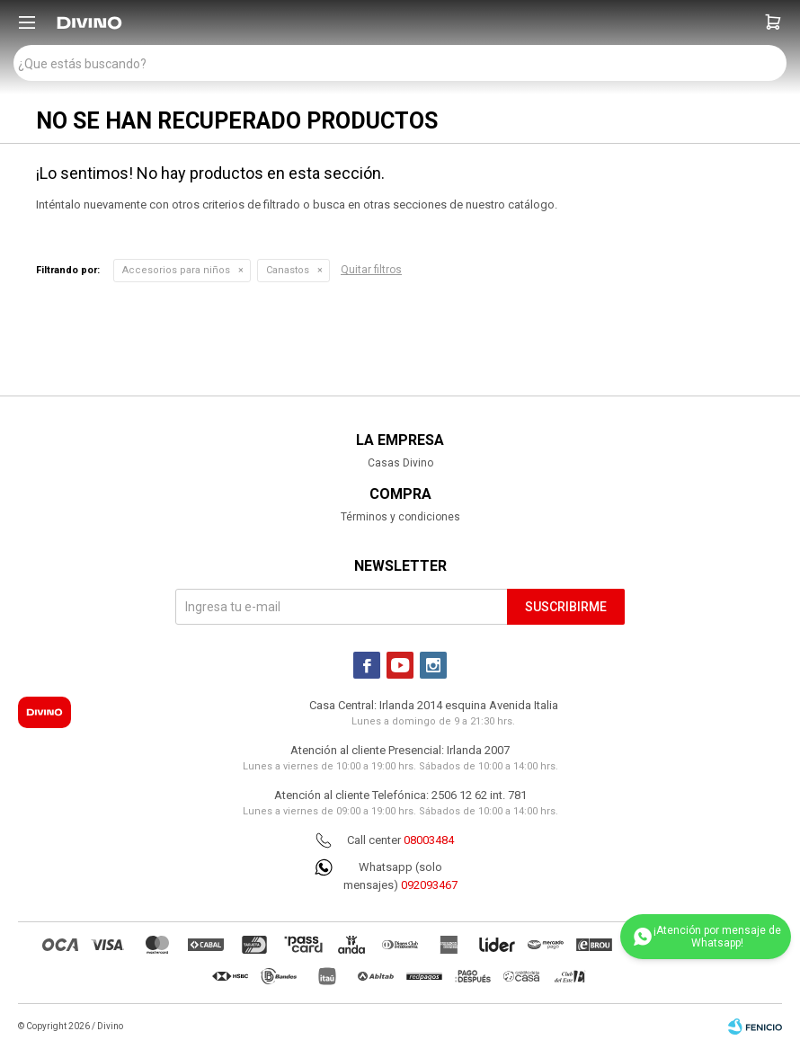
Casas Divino (400, 463)
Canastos (287, 270)
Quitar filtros (371, 269)
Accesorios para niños (176, 270)
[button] (773, 22)
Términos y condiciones (400, 517)
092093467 (429, 885)
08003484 (429, 840)
